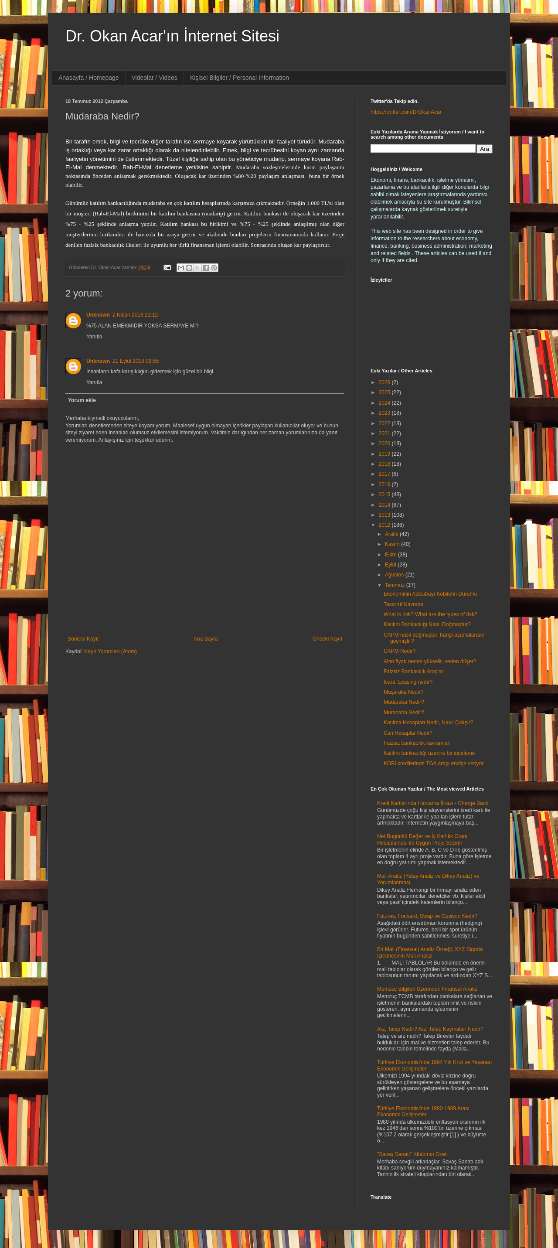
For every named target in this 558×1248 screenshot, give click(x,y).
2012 (385, 525)
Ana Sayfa (206, 639)
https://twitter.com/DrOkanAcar (406, 112)
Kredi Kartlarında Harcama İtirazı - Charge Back (432, 803)
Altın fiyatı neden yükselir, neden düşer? (430, 661)
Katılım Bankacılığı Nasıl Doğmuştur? (427, 624)
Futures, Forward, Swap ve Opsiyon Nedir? (427, 916)
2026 (385, 382)
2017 (385, 474)
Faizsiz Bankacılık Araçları (414, 671)
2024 (385, 403)
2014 (385, 505)
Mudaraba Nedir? (404, 702)
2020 (385, 443)
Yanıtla (94, 337)
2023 (385, 413)
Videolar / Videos (154, 77)
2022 (385, 423)
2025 (385, 392)
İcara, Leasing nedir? (408, 682)
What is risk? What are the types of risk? (430, 614)
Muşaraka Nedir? (403, 692)
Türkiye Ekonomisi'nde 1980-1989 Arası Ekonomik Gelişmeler (423, 1111)
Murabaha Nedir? (404, 712)
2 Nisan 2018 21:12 (135, 315)
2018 (385, 464)
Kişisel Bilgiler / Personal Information (239, 77)
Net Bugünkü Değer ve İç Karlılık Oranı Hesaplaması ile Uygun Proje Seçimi (422, 839)
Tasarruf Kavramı (403, 604)
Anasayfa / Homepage (88, 77)
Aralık (392, 534)
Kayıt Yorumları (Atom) (110, 651)
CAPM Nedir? (399, 651)
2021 (385, 433)
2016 (385, 484)
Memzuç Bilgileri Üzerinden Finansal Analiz (427, 989)
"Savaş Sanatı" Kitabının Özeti (412, 1154)
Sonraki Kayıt (83, 639)
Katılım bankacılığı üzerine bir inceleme (429, 753)
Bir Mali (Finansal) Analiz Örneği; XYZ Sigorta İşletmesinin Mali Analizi (430, 952)
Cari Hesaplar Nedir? (408, 733)
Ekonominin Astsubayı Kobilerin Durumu (430, 594)
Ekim (391, 555)
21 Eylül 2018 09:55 (135, 361)
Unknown (98, 315)
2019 (385, 454)
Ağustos (395, 575)
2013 (385, 515)
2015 (385, 494)
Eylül (391, 565)
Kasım (393, 544)
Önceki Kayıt (327, 639)
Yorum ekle (82, 400)
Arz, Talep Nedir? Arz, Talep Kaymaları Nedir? (430, 1029)
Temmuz (395, 585)
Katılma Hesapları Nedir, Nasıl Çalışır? (428, 722)
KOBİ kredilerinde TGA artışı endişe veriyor (433, 763)
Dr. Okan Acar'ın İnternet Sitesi (172, 36)
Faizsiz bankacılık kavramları (417, 743)
